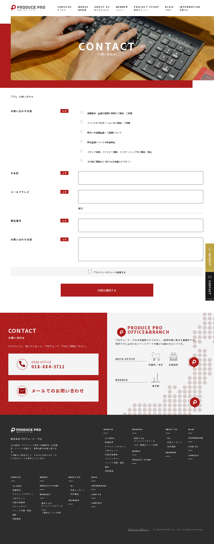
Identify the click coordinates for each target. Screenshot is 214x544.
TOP (13, 96)
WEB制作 (109, 438)
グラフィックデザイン (115, 446)
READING (137, 429)
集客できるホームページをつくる (144, 439)
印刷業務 (109, 471)
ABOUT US (172, 429)
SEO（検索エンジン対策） (146, 445)
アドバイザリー (112, 458)
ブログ (169, 8)
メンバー (122, 8)
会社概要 (171, 446)
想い (169, 438)
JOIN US (193, 446)
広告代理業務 (111, 454)
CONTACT (193, 455)
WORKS (136, 451)
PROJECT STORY (141, 459)
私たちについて (102, 8)
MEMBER (171, 452)
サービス (64, 8)
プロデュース (111, 450)
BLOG (191, 429)
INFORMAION (195, 438)
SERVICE (108, 429)
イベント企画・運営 (114, 462)
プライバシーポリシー (138, 529)
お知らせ (190, 8)
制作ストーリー (146, 8)
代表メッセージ (174, 442)
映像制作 (109, 442)
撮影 (107, 467)
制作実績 (83, 8)
